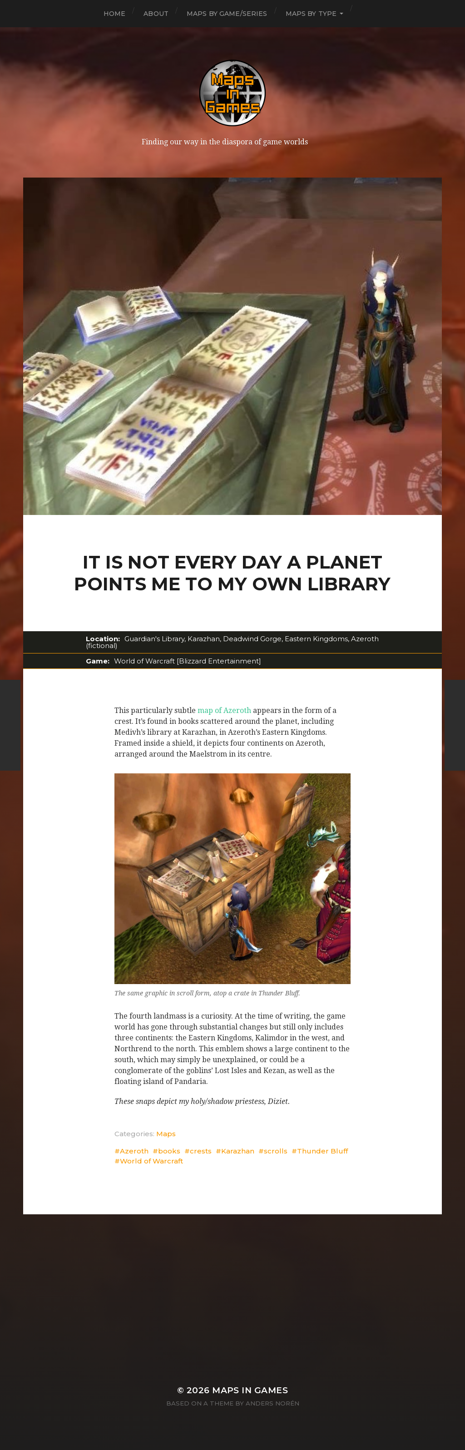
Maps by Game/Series (227, 14)
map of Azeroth (224, 710)
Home (115, 14)
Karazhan (237, 1151)
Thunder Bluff (322, 1151)
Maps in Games (250, 1390)
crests (201, 1151)
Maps (166, 1133)
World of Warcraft (151, 1161)
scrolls (275, 1151)
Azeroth (134, 1151)
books (169, 1151)
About (155, 14)
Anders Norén (272, 1403)
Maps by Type (311, 14)
